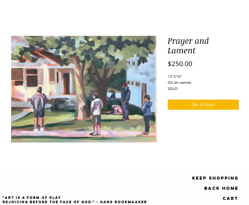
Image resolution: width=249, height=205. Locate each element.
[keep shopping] (215, 178)
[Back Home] (221, 188)
